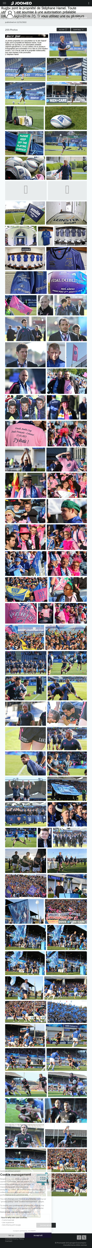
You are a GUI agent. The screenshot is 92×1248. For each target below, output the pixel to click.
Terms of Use (10, 1236)
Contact (8, 1241)
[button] (6, 1234)
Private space (80, 17)
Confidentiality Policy (14, 1238)
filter (63, 29)
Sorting (78, 29)
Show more (46, 1225)
